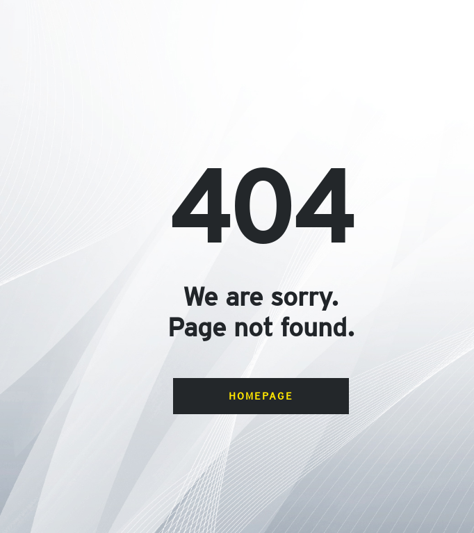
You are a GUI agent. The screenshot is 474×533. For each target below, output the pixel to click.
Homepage (261, 396)
